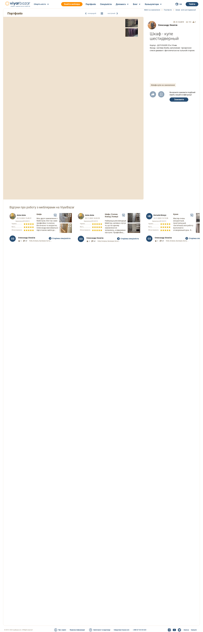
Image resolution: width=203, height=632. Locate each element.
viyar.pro (194, 630)
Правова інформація (77, 630)
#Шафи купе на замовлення (163, 85)
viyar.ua (186, 630)
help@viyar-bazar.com (121, 630)
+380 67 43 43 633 (139, 630)
